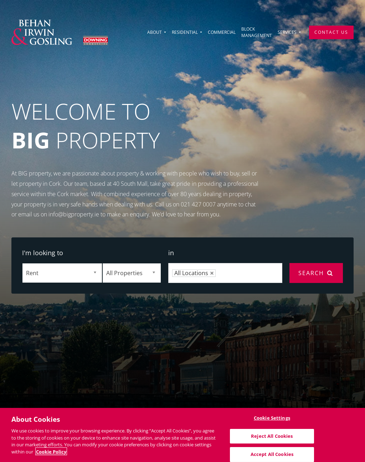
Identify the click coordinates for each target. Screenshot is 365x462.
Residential (185, 32)
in (171, 252)
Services (288, 32)
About (155, 32)
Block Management (256, 32)
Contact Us (331, 32)
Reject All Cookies (272, 438)
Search (316, 273)
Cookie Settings (272, 420)
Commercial (222, 32)
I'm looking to (42, 252)
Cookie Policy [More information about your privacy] (51, 454)
